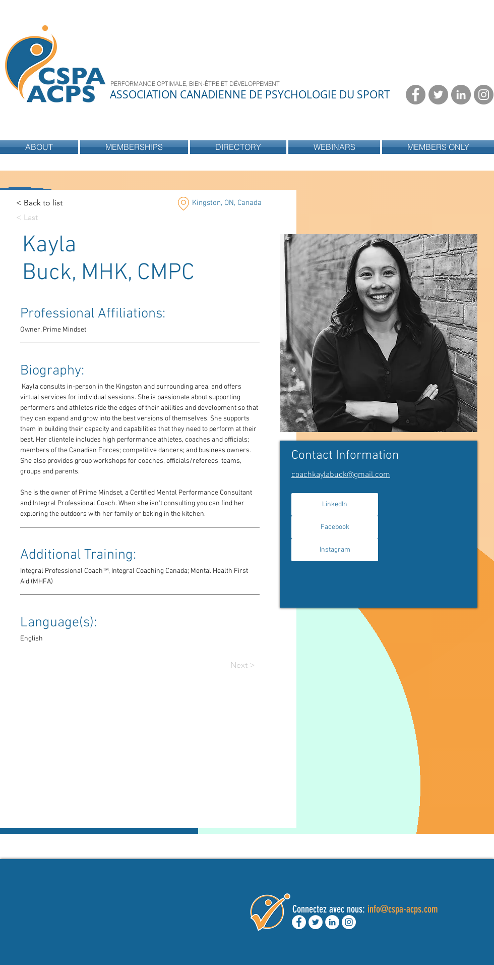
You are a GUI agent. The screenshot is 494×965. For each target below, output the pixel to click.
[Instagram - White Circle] (349, 922)
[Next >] (250, 665)
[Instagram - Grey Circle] (483, 94)
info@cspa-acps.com (402, 909)
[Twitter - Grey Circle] (438, 94)
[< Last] (36, 217)
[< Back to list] (39, 203)
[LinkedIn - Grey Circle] (461, 94)
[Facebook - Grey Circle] (415, 94)
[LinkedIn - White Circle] (332, 922)
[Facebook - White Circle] (299, 922)
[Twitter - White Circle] (315, 922)
